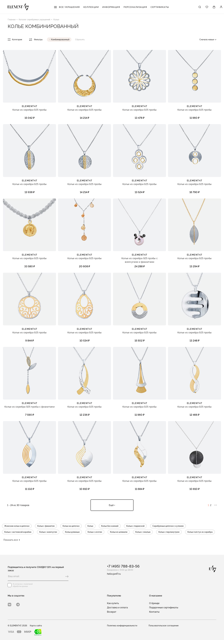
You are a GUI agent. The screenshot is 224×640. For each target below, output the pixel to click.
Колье (90, 526)
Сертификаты (160, 7)
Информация (111, 7)
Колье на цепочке (71, 526)
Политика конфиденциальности (122, 625)
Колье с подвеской (135, 526)
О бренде (154, 603)
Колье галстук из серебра (200, 532)
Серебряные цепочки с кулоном (168, 526)
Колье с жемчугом (48, 532)
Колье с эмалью (142, 532)
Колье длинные (72, 532)
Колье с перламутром (168, 532)
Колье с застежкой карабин (17, 532)
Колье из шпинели (118, 532)
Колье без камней (109, 526)
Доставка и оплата (117, 607)
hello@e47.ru (114, 574)
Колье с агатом (95, 532)
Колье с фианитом (46, 526)
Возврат (111, 611)
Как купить (113, 603)
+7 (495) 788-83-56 (123, 566)
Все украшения (67, 7)
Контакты (154, 611)
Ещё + (112, 505)
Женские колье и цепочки (16, 526)
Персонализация (135, 7)
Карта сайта (36, 625)
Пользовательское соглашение (164, 625)
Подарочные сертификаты (163, 607)
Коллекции (91, 7)
